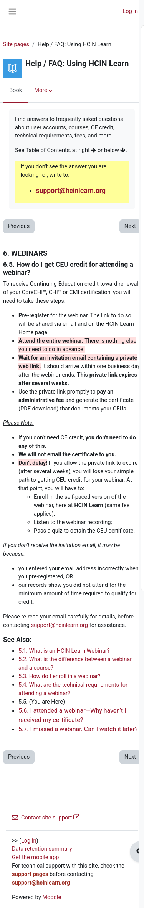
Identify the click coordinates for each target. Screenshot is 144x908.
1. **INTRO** (48, 50)
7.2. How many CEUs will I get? (85, 515)
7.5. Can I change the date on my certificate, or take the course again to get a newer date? (91, 558)
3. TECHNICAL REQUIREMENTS (71, 84)
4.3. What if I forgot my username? (90, 168)
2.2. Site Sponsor (68, 75)
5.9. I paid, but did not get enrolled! (90, 320)
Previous (19, 226)
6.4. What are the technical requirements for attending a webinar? (82, 414)
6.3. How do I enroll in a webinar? (88, 397)
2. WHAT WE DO (52, 58)
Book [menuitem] (15, 90)
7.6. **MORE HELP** (72, 574)
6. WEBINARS (49, 354)
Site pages (16, 44)
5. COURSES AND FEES (60, 194)
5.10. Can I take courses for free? (88, 329)
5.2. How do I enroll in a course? (87, 219)
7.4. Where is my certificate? (82, 540)
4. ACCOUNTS (49, 126)
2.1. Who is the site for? (76, 67)
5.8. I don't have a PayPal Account (89, 312)
